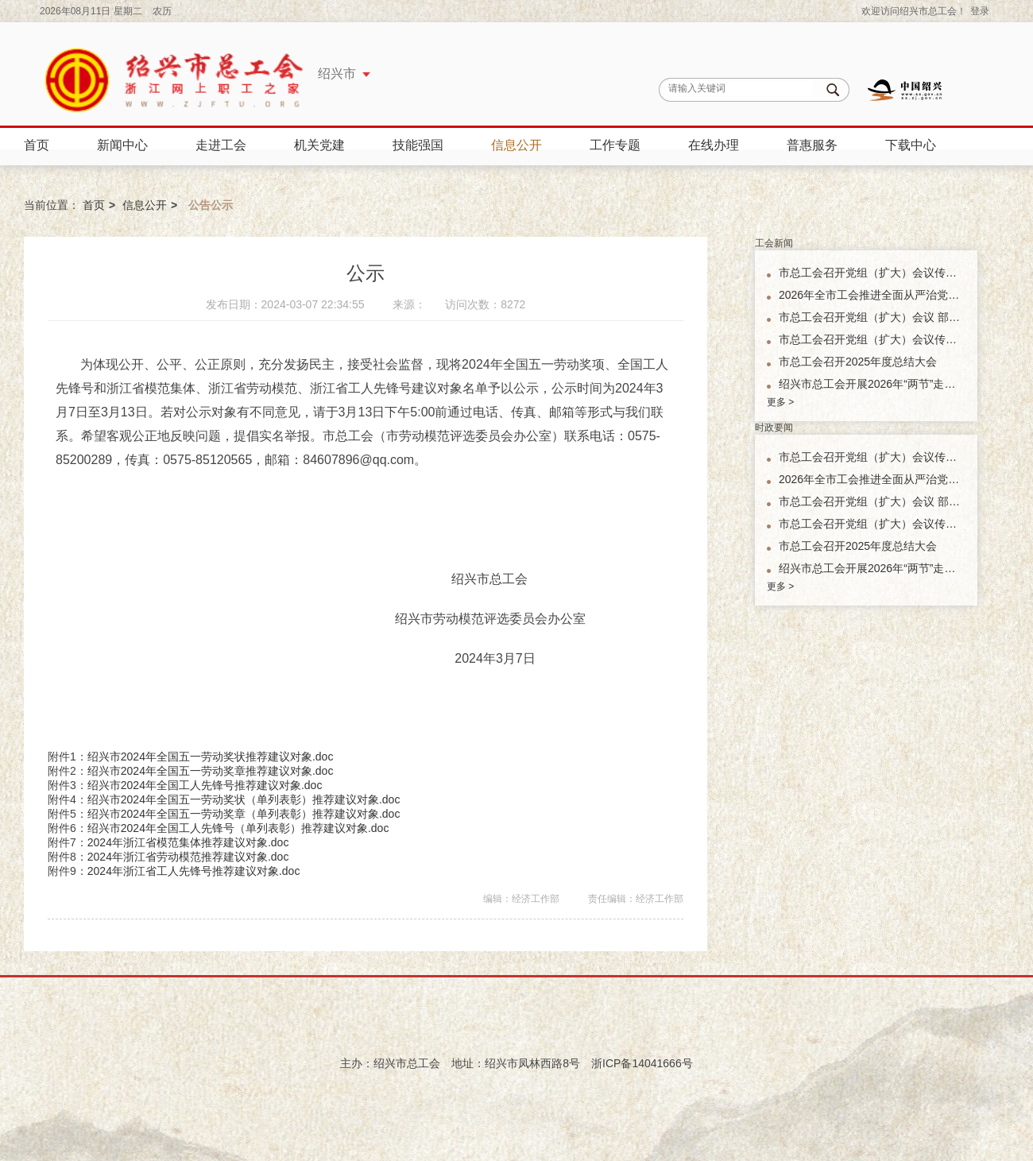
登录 (979, 11)
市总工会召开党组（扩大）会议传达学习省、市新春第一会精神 (872, 339)
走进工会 (220, 145)
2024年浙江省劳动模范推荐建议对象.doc (188, 856)
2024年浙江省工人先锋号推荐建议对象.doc (193, 871)
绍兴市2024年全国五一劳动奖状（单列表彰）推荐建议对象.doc (243, 799)
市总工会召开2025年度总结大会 (858, 361)
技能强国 (418, 145)
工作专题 (615, 145)
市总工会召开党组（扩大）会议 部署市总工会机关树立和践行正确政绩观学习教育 (872, 317)
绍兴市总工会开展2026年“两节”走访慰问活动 (872, 383)
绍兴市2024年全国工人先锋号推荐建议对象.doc (205, 785)
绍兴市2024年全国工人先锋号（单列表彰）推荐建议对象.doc (238, 828)
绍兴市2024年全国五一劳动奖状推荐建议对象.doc (210, 756)
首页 (36, 145)
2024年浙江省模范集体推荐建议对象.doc (188, 842)
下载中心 (910, 145)
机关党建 (319, 145)
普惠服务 (812, 145)
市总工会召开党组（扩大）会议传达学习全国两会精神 (872, 272)
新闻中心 (122, 145)
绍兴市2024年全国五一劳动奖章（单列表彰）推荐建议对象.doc (243, 813)
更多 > (780, 402)
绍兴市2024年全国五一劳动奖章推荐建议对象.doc (210, 770)
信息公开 (516, 145)
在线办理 (713, 145)
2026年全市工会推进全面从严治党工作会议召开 (872, 294)
